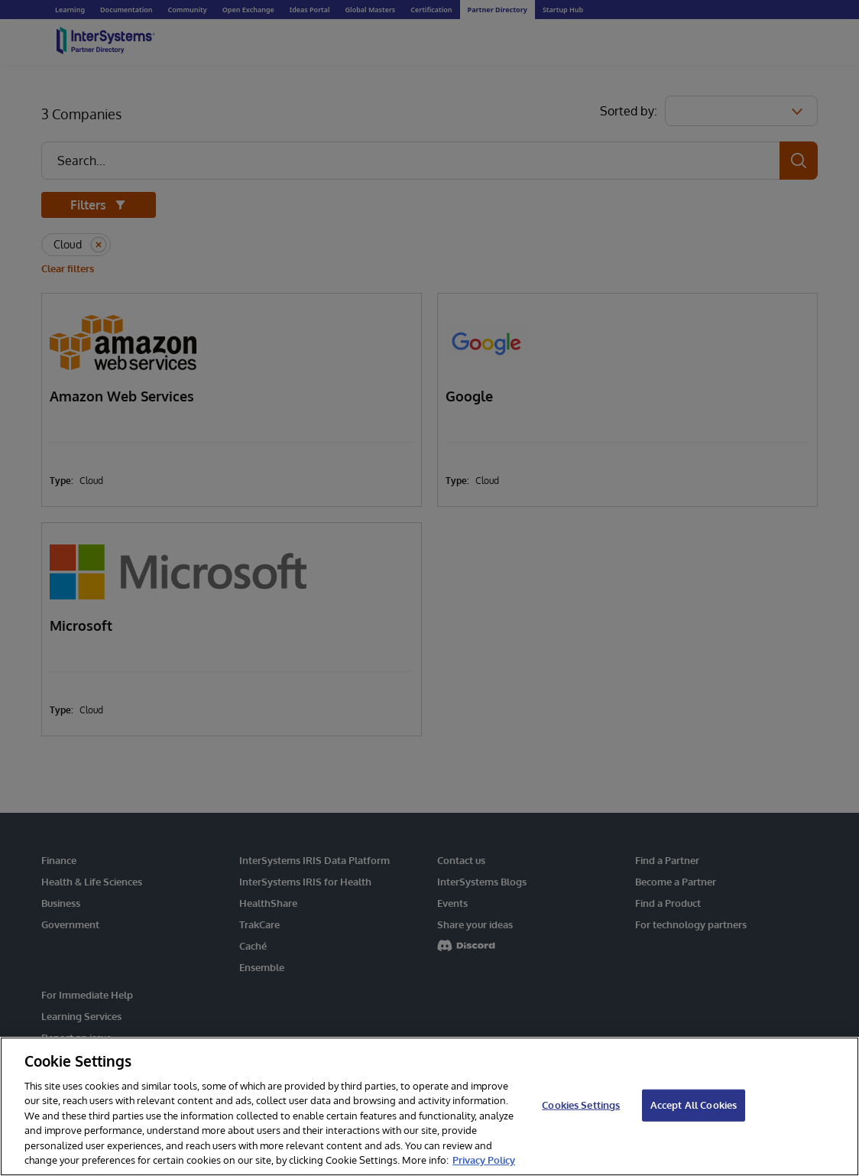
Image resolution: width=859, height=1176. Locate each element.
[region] (429, 1106)
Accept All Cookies (693, 1105)
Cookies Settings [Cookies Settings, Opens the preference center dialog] (581, 1105)
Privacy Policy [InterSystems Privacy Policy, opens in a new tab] (483, 1160)
